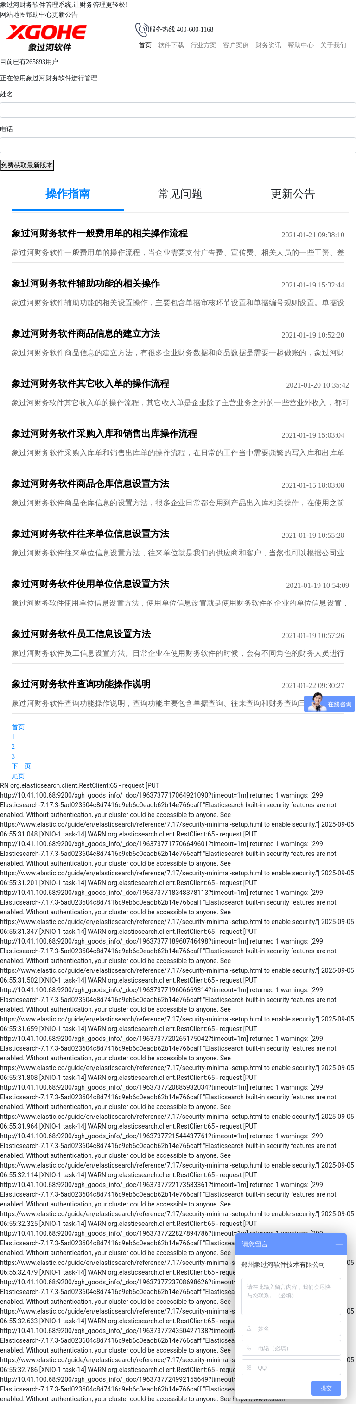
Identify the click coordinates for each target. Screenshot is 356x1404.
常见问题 (180, 194)
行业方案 (203, 45)
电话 (6, 129)
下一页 (21, 766)
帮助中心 (39, 14)
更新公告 (65, 14)
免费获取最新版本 (27, 165)
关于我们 (333, 45)
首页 (145, 45)
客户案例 (236, 45)
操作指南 (67, 194)
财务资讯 (268, 45)
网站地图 (13, 14)
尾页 (18, 775)
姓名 (6, 94)
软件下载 (171, 45)
